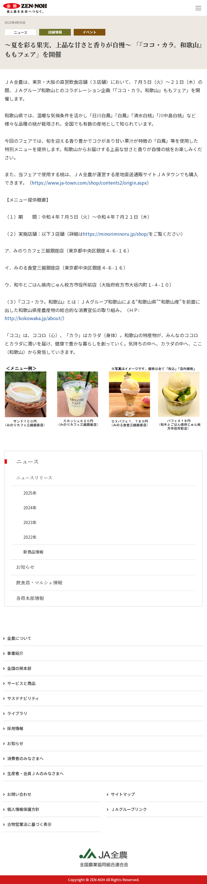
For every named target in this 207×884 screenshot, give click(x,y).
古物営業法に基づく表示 (29, 824)
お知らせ (15, 743)
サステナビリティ (23, 698)
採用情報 (15, 728)
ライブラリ (17, 713)
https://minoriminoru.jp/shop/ (116, 233)
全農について (19, 638)
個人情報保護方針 (23, 809)
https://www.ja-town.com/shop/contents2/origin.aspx (89, 182)
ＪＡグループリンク (129, 809)
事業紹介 (15, 653)
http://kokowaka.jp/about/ (33, 318)
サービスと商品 (21, 683)
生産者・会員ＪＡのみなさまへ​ (35, 773)
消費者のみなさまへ (25, 758)
